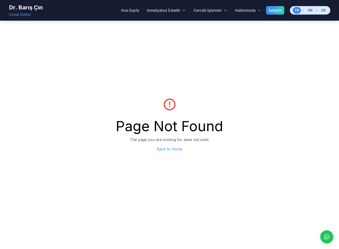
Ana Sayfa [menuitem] (130, 10)
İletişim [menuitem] (275, 10)
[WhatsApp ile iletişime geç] (326, 236)
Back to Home (169, 149)
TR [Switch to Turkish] (297, 10)
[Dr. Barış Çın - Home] (26, 10)
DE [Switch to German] (323, 10)
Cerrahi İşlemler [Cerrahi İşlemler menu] (210, 10)
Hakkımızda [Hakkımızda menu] (248, 10)
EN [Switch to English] (310, 10)
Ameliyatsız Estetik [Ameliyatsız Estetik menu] (166, 10)
